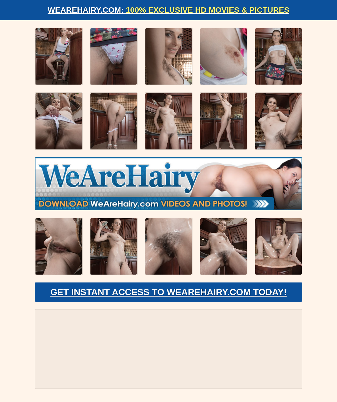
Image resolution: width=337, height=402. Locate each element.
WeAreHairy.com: (168, 10)
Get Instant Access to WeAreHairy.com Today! (168, 292)
